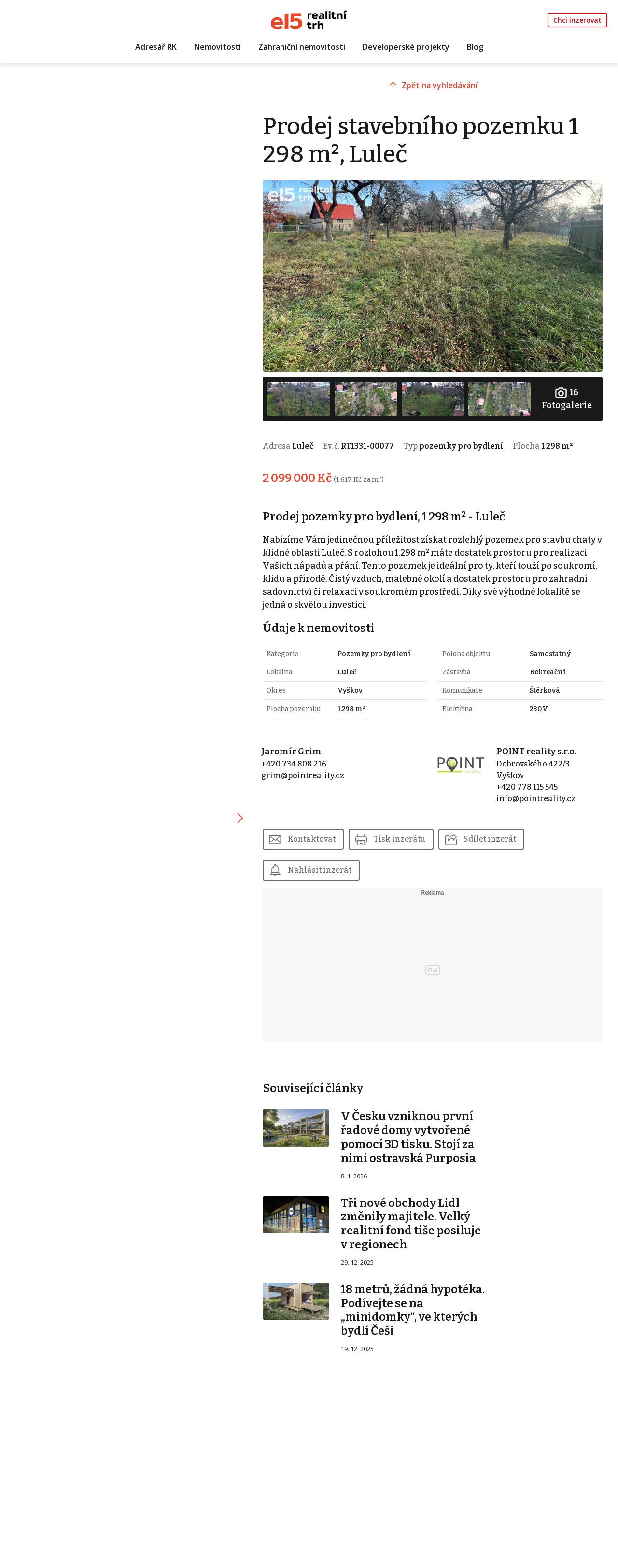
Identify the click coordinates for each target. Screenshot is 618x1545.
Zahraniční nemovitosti (301, 46)
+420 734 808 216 (293, 763)
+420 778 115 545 (527, 787)
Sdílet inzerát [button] (490, 839)
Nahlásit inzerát (319, 870)
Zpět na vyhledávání (440, 85)
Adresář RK (156, 46)
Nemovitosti (217, 46)
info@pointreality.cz (536, 798)
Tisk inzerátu (399, 839)
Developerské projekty (406, 46)
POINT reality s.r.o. (536, 751)
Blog (475, 46)
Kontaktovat (312, 839)
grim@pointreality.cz (302, 775)
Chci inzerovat (577, 20)
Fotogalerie (567, 398)
